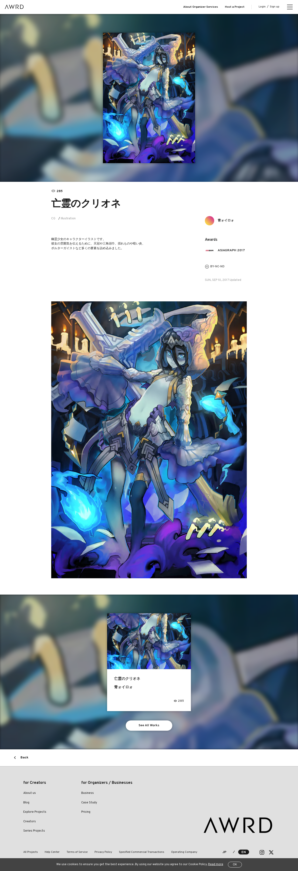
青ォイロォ (226, 221)
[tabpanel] (149, 98)
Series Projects (34, 831)
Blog (26, 803)
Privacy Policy (103, 852)
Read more (215, 864)
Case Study (89, 803)
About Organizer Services (200, 7)
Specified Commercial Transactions (141, 852)
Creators (29, 821)
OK (235, 865)
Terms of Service (77, 852)
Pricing (85, 812)
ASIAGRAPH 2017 (231, 250)
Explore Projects (34, 812)
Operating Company (184, 852)
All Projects (30, 852)
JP (224, 852)
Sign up (274, 7)
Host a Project (234, 7)
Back (24, 758)
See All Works (149, 725)
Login (262, 7)
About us (29, 793)
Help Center (52, 852)
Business (87, 793)
